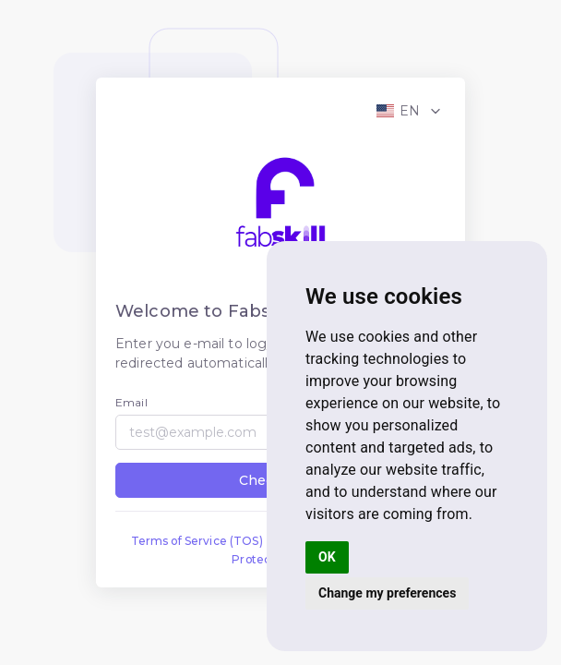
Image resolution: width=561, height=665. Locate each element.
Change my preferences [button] (387, 593)
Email (131, 402)
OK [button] (327, 557)
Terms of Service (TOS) (197, 541)
